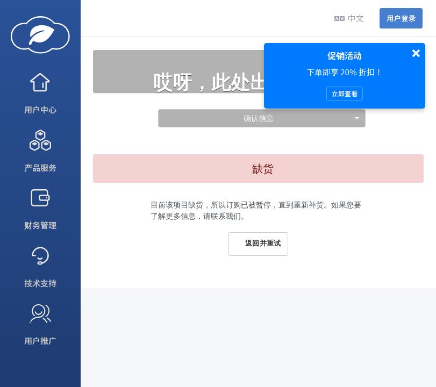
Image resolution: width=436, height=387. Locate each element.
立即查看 (344, 93)
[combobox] (262, 118)
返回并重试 (258, 243)
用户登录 (401, 18)
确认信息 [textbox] (259, 118)
